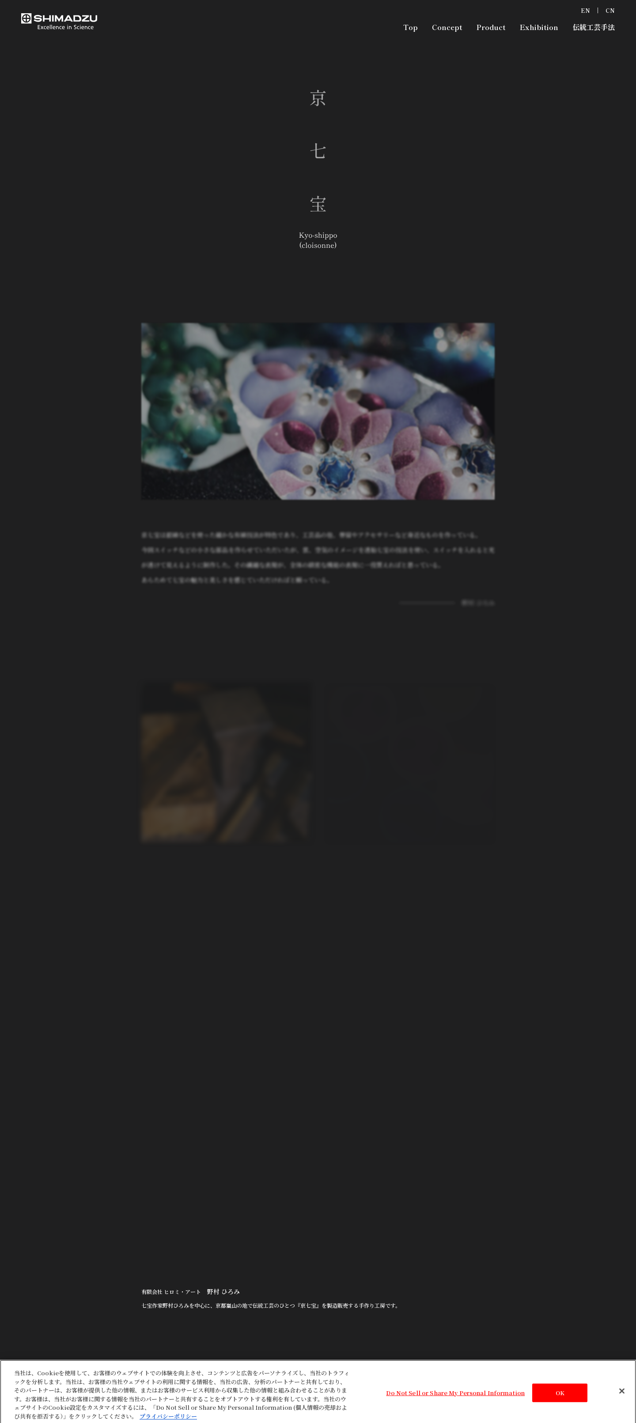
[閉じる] (622, 1394)
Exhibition (539, 26)
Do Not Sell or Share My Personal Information (455, 1396)
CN (610, 10)
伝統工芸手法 (593, 26)
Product (491, 26)
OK (560, 1396)
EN (585, 10)
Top (410, 26)
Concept (447, 26)
